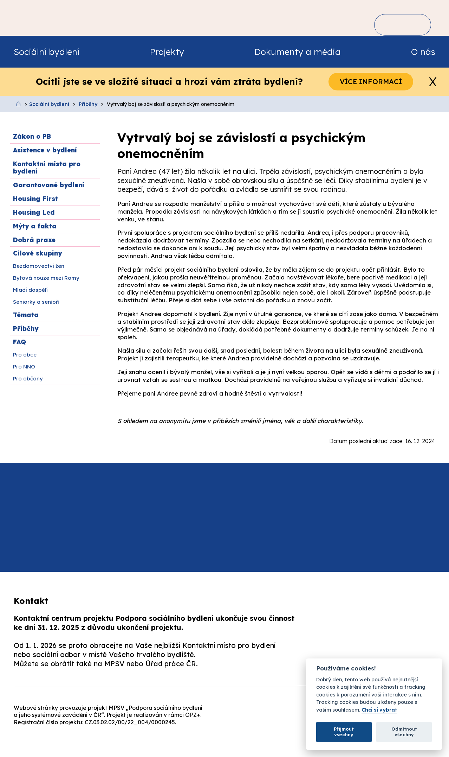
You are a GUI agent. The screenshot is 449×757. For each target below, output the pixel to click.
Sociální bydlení (49, 104)
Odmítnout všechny (404, 731)
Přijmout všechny (344, 731)
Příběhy (88, 104)
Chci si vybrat (379, 710)
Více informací (371, 81)
